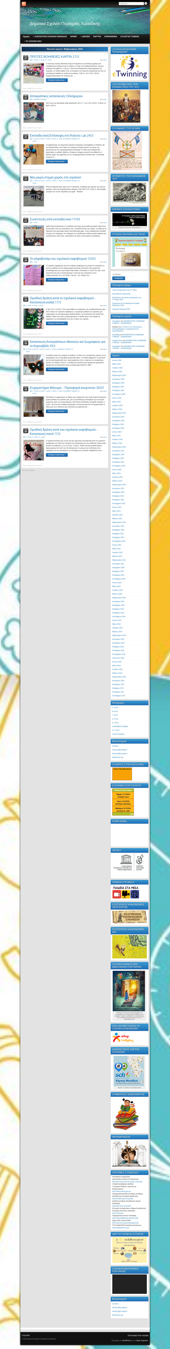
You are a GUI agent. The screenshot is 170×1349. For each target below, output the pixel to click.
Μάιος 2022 (116, 511)
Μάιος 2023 (116, 473)
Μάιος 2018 (116, 665)
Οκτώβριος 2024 (118, 428)
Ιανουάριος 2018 (118, 681)
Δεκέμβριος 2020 (118, 568)
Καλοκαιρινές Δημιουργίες (121, 294)
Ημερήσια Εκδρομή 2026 (121, 309)
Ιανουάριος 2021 (118, 564)
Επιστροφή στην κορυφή (138, 1335)
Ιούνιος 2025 (116, 398)
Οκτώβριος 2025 (118, 390)
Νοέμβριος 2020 (118, 571)
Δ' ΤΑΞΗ (35, 60)
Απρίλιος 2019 (117, 628)
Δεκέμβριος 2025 (118, 383)
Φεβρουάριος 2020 (119, 598)
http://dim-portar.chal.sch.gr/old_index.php (127, 1182)
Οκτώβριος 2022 (118, 500)
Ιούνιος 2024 (116, 432)
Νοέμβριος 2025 (118, 387)
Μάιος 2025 (116, 402)
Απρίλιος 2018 (117, 669)
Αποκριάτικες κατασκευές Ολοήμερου (56, 96)
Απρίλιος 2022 (117, 515)
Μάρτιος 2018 (117, 673)
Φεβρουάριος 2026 (119, 375)
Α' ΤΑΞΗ (35, 139)
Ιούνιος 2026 (116, 360)
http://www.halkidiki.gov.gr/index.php (125, 1218)
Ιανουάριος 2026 (118, 379)
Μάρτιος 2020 (117, 594)
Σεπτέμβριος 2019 (118, 617)
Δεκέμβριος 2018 (118, 643)
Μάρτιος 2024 (117, 443)
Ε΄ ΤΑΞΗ (41, 60)
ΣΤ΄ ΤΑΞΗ (48, 60)
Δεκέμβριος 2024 (118, 421)
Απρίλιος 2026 (117, 368)
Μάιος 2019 (116, 624)
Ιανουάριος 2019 (118, 639)
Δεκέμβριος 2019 (118, 605)
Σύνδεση (115, 746)
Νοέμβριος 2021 (118, 534)
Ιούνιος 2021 (116, 545)
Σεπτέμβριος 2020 (118, 579)
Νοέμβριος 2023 (118, 458)
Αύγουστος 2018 (118, 658)
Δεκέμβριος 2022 (118, 492)
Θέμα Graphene (142, 1340)
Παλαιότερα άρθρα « (28, 470)
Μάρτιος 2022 (117, 519)
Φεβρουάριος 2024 (119, 447)
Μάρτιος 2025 (117, 409)
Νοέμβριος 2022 (118, 496)
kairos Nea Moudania (122, 769)
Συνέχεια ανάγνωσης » (57, 80)
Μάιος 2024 (116, 436)
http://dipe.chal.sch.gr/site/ (121, 1206)
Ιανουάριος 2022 (118, 526)
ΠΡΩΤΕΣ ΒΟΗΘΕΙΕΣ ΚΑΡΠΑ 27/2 (54, 57)
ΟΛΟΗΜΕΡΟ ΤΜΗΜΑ (39, 99)
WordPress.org (117, 757)
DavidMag (116, 335)
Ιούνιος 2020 (116, 583)
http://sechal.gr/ (117, 1213)
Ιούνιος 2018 (116, 662)
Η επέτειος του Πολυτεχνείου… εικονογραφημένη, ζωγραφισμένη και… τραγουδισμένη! (128, 329)
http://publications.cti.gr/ (120, 1228)
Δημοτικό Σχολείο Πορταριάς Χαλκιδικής (65, 23)
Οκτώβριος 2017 (118, 692)
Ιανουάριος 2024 (118, 451)
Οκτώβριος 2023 (118, 462)
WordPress (127, 1340)
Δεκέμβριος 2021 (118, 530)
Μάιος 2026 (116, 364)
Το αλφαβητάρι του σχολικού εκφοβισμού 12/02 (63, 259)
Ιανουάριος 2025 (118, 417)
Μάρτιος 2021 (117, 556)
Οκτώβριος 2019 (118, 613)
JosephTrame (117, 340)
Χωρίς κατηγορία (118, 734)
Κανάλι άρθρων (119, 750)
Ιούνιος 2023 (116, 470)
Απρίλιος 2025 (117, 405)
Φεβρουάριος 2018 (119, 677)
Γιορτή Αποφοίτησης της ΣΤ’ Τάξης (124, 290)
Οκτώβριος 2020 (118, 575)
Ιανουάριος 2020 (118, 601)
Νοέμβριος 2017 (118, 688)
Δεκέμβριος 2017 (118, 684)
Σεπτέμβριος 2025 (118, 394)
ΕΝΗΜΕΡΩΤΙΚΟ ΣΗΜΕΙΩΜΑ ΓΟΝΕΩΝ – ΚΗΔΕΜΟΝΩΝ (128, 322)
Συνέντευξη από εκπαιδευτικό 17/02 (55, 219)
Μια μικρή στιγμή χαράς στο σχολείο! (55, 177)
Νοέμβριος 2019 (118, 609)
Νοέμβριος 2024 (118, 424)
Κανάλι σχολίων (119, 754)
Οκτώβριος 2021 (118, 537)
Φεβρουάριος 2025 (119, 413)
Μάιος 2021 (116, 549)
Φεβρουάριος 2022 (119, 522)
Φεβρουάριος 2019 (119, 635)
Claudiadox (116, 321)
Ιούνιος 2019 (116, 620)
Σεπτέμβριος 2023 (118, 466)
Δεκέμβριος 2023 (118, 454)
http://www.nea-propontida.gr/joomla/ (125, 1223)
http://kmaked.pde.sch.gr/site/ (122, 1199)
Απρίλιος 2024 (117, 439)
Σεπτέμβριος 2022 (118, 503)
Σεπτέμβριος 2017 (118, 696)
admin (105, 60)
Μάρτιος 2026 (117, 372)
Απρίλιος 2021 (117, 552)
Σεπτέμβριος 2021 (118, 541)
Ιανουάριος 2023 (118, 488)
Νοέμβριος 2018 (118, 647)
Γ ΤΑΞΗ (47, 139)
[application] (129, 1284)
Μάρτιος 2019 (117, 632)
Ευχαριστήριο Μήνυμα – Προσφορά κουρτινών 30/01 (67, 388)
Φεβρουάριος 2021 (119, 560)
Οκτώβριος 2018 (118, 650)
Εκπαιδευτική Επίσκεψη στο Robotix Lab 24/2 (62, 135)
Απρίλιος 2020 (117, 590)
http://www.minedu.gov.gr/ (121, 1191)
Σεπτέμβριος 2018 (118, 654)
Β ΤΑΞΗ (41, 139)
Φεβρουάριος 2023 (119, 485)
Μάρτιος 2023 (117, 481)
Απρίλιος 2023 (117, 477)
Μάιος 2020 (116, 586)
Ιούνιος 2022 (116, 507)
